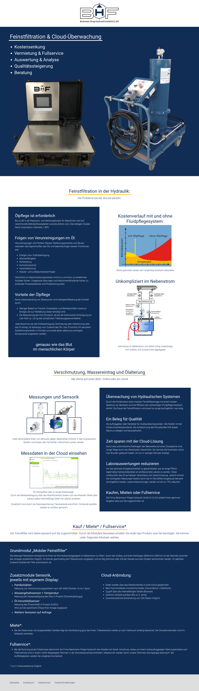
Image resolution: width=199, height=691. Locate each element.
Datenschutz (44, 682)
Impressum (28, 682)
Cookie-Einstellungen (65, 682)
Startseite (14, 682)
